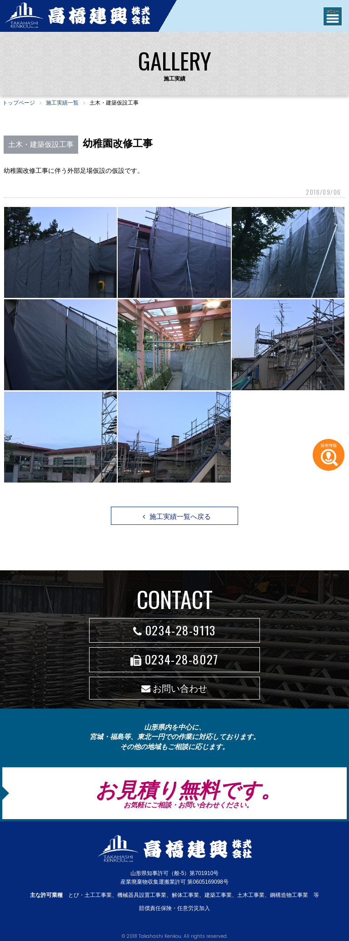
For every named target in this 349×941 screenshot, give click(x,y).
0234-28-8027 (174, 659)
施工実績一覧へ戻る (177, 516)
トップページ (18, 103)
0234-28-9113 (174, 630)
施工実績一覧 (62, 103)
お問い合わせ (174, 689)
